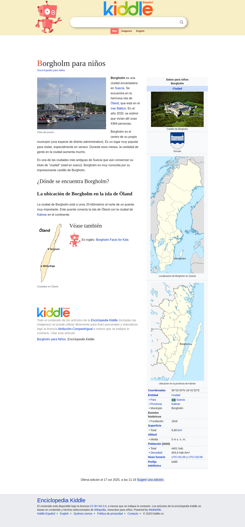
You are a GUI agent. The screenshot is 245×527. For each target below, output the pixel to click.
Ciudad (177, 88)
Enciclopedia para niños (51, 70)
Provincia (156, 403)
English (140, 31)
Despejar (173, 22)
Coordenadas (157, 390)
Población (154, 443)
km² (180, 430)
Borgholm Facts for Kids (112, 239)
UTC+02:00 (196, 457)
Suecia (180, 399)
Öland (115, 103)
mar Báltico (118, 108)
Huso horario (156, 457)
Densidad (156, 452)
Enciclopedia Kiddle (104, 320)
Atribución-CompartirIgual (75, 329)
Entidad (153, 395)
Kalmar (176, 403)
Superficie (154, 425)
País (153, 399)
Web (114, 31)
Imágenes (126, 31)
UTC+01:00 (179, 457)
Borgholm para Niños (51, 339)
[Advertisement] (122, 46)
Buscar (181, 22)
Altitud (152, 434)
